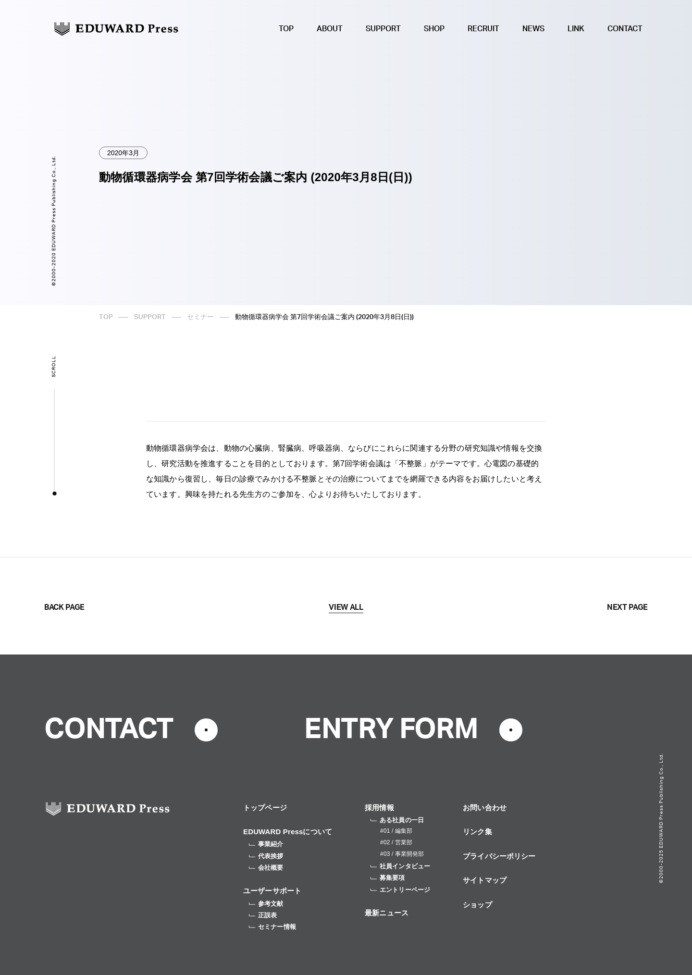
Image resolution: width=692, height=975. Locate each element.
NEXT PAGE (627, 607)
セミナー (200, 317)
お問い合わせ (485, 807)
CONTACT (625, 29)
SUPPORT (383, 29)
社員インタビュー (400, 866)
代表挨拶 (266, 856)
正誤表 (263, 915)
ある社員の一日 (397, 820)
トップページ (265, 807)
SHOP (434, 29)
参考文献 (266, 903)
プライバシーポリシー (499, 856)
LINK (576, 29)
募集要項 (388, 877)
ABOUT (330, 29)
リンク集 (477, 831)
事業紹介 (266, 844)
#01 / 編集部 (396, 830)
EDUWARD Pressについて (287, 831)
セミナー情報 (272, 926)
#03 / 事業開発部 (402, 854)
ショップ (477, 905)
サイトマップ (485, 880)
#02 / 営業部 (396, 842)
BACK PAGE (64, 607)
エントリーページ (400, 889)
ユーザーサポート (272, 891)
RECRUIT (483, 29)
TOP (286, 29)
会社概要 (266, 867)
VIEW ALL (346, 607)
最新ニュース (386, 913)
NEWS (533, 29)
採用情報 (379, 807)
